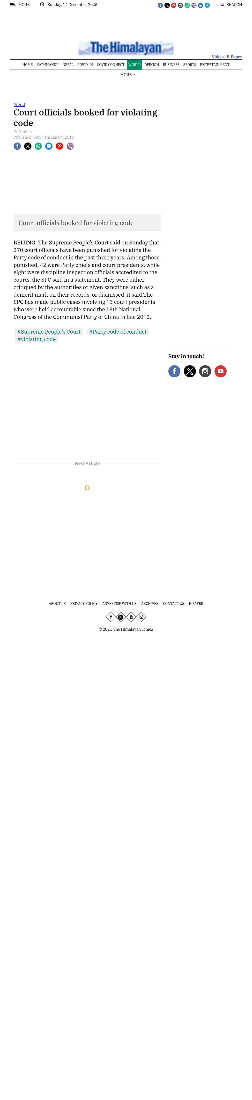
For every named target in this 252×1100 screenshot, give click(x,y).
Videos (218, 56)
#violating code (36, 339)
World (19, 104)
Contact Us (173, 603)
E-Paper (234, 56)
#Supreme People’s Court (49, 331)
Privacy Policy (84, 603)
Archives (149, 603)
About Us (57, 603)
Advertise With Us (119, 603)
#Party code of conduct (118, 331)
